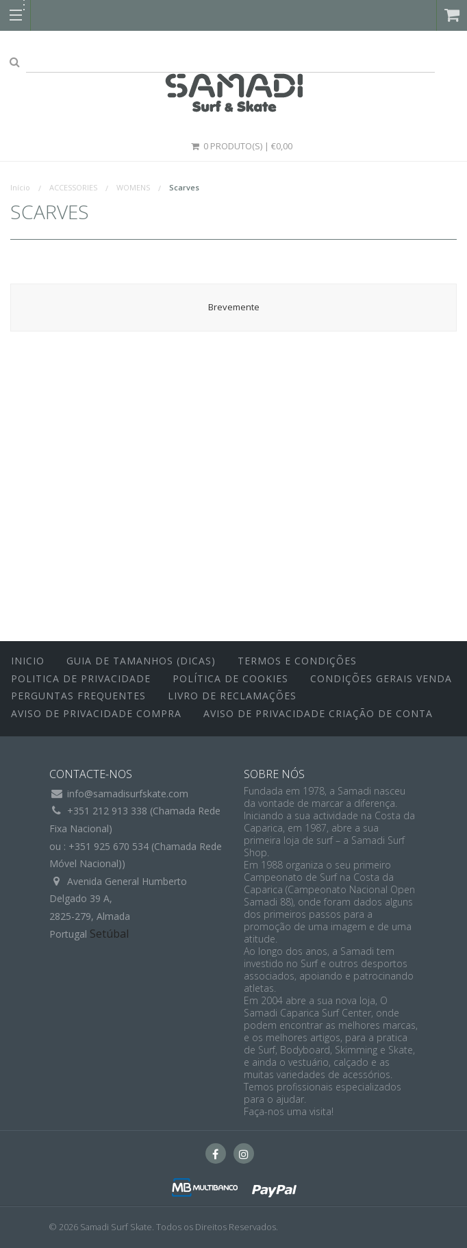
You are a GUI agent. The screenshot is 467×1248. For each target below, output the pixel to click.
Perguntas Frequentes (78, 695)
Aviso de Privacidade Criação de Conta (318, 713)
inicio (28, 660)
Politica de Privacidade (81, 678)
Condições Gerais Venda (381, 678)
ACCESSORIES (73, 187)
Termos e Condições (297, 660)
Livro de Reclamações (232, 695)
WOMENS (133, 187)
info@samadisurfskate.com (127, 793)
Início (20, 187)
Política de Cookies (230, 678)
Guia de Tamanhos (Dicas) (141, 660)
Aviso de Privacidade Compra (96, 713)
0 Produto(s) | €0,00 (241, 146)
